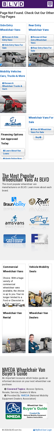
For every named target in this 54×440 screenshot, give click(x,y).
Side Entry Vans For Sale (12, 46)
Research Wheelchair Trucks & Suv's (12, 86)
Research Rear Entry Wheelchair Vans (39, 40)
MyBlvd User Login (42, 430)
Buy (38, 137)
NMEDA (25, 395)
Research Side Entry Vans (10, 38)
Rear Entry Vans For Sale (41, 49)
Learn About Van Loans (12, 152)
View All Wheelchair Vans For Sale (41, 130)
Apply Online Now (12, 158)
